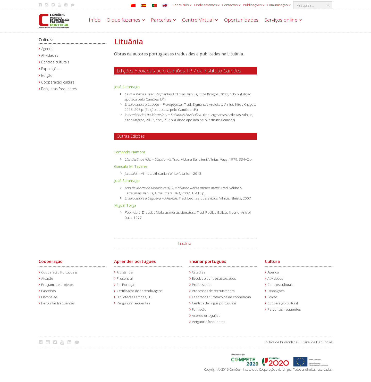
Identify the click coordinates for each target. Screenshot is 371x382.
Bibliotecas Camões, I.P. (134, 297)
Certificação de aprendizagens (139, 291)
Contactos (231, 5)
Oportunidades (241, 19)
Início (94, 19)
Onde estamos (207, 5)
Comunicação (279, 5)
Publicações (253, 5)
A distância (125, 272)
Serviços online (283, 19)
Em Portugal (125, 285)
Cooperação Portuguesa (59, 272)
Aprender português (135, 261)
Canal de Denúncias (317, 342)
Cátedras (198, 272)
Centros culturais (55, 62)
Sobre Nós (181, 5)
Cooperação (51, 261)
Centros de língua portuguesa (214, 303)
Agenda (47, 48)
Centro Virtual (200, 19)
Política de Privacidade (281, 342)
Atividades (49, 55)
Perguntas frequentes (59, 88)
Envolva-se (49, 297)
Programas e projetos (57, 285)
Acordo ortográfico (206, 315)
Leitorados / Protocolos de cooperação (221, 297)
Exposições (50, 68)
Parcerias (163, 19)
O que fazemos (126, 19)
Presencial (125, 278)
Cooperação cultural (58, 82)
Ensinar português (207, 261)
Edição (47, 75)
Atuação (47, 278)
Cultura (46, 40)
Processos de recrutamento (213, 291)
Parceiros (48, 291)
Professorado (202, 285)
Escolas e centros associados (214, 278)
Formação (199, 309)
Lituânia (184, 243)
